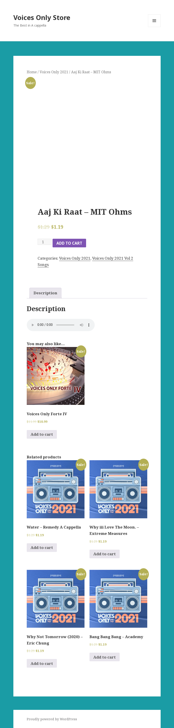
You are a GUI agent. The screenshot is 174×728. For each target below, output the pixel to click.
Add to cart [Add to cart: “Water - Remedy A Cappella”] (42, 547)
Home (32, 71)
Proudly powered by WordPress (52, 719)
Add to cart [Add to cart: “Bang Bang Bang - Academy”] (104, 657)
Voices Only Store (41, 17)
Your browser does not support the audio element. (61, 325)
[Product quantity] (45, 242)
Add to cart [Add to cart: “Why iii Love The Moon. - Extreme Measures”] (104, 553)
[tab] (45, 293)
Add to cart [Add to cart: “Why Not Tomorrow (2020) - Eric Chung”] (42, 663)
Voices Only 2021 (54, 71)
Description (45, 292)
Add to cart (69, 243)
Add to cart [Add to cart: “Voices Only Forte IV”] (42, 434)
